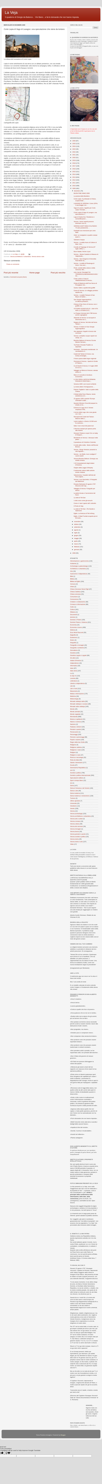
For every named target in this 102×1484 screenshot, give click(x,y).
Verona (72, 811)
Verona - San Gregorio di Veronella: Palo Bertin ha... (85, 259)
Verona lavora (74, 831)
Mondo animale (75, 711)
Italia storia (73, 671)
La (71, 673)
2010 (74, 185)
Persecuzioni (74, 732)
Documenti (73, 614)
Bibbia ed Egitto (75, 581)
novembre (77, 521)
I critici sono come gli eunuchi (83, 500)
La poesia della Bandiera (82, 196)
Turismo (72, 798)
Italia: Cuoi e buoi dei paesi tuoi (84, 426)
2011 (74, 183)
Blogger (63, 1435)
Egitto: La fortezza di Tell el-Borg (84, 513)
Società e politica (75, 773)
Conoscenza (74, 599)
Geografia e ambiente (77, 648)
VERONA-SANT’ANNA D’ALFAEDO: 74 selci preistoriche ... (85, 227)
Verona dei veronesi (76, 826)
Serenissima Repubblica (78, 767)
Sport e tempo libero (76, 780)
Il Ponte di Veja (78, 506)
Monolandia (74, 716)
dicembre (77, 191)
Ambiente (73, 563)
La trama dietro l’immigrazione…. (84, 387)
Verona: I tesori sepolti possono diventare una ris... (84, 222)
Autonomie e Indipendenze (78, 574)
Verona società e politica (78, 836)
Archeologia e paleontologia (79, 566)
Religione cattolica (76, 747)
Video (72, 844)
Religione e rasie (75, 750)
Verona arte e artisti (76, 818)
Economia (73, 625)
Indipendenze (74, 663)
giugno (76, 535)
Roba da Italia (74, 760)
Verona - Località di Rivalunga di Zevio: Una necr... (84, 264)
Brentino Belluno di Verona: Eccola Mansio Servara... (85, 341)
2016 (74, 169)
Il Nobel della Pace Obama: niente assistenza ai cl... (85, 395)
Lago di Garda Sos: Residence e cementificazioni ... (84, 217)
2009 (74, 188)
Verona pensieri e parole (78, 834)
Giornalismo (74, 650)
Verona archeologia (76, 813)
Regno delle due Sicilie (77, 742)
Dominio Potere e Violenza (78, 622)
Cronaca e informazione (77, 604)
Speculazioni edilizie (76, 778)
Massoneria (74, 691)
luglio (76, 533)
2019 (74, 160)
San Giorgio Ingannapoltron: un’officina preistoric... (83, 300)
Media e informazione (77, 693)
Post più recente (11, 272)
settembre (77, 527)
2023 (74, 149)
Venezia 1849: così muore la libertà (85, 384)
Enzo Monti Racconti (76, 632)
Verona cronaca (75, 821)
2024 (74, 146)
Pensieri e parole (75, 729)
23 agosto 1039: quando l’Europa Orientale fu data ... (84, 399)
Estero (72, 640)
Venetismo (73, 806)
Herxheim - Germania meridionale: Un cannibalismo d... (86, 350)
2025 (74, 143)
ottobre (76, 524)
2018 (74, 163)
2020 (74, 157)
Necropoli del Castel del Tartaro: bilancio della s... (84, 417)
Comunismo (74, 596)
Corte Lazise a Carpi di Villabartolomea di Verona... (83, 279)
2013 (74, 177)
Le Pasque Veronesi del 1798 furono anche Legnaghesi (85, 314)
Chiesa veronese (75, 594)
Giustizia (73, 653)
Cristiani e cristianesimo (77, 602)
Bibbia (72, 579)
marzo (76, 544)
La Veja (11, 12)
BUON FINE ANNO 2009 (82, 193)
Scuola (72, 765)
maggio (76, 538)
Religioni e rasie (75, 755)
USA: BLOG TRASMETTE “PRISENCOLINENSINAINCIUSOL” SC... (86, 274)
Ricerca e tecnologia (76, 757)
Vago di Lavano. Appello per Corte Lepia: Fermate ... (85, 208)
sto (71, 783)
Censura (73, 584)
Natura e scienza (75, 721)
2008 (74, 553)
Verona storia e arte (38, 256)
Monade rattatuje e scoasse (79, 704)
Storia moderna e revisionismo (79, 796)
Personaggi (73, 734)
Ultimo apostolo (75, 801)
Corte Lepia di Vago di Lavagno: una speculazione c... (85, 213)
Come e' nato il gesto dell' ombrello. (85, 503)
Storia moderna (75, 793)
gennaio (77, 549)
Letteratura (73, 681)
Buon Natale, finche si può (82, 251)
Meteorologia (74, 699)
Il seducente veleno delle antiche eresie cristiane (84, 471)
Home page (34, 272)
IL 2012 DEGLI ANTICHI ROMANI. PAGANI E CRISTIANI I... (85, 380)
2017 (74, 166)
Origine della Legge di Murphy (83, 467)
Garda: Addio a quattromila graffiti (84, 288)
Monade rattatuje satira (77, 701)
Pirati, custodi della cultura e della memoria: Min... (84, 268)
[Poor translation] (7, 1453)
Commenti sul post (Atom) (18, 277)
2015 (74, 171)
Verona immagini (75, 829)
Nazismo (73, 724)
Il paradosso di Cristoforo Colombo (85, 442)
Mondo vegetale (75, 714)
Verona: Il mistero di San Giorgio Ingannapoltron (84, 327)
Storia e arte (74, 790)
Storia (72, 785)
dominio (72, 617)
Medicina (73, 696)
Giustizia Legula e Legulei (78, 655)
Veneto (72, 808)
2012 (74, 180)
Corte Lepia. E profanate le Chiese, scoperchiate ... (85, 199)
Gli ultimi (73, 658)
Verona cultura (74, 824)
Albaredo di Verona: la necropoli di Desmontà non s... (85, 318)
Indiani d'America (75, 660)
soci (71, 770)
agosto (76, 530)
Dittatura (73, 612)
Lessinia (72, 678)
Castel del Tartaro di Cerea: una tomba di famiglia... (84, 354)
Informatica (73, 665)
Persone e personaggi (77, 737)
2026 (74, 141)
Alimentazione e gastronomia (79, 561)
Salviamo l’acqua (79, 239)
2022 (74, 152)
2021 (74, 155)
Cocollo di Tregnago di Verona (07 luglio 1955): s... (84, 248)
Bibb (71, 576)
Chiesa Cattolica (75, 591)
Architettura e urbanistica (78, 568)
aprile (76, 541)
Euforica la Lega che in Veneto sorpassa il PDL (83, 408)
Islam (72, 668)
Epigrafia (73, 635)
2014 (74, 174)
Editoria (72, 630)
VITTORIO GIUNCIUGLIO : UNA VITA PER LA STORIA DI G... (86, 309)
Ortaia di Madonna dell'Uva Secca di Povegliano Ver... (85, 284)
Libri (71, 686)
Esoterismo (73, 637)
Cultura (72, 609)
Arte (71, 571)
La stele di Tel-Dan (80, 497)
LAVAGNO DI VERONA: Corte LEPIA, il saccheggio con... (86, 204)
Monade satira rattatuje (77, 706)
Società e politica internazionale (80, 775)
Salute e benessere (76, 762)
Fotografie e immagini (77, 645)
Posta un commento (12, 264)
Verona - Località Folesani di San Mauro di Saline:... (84, 296)
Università (73, 803)
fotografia (73, 642)
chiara (72, 586)
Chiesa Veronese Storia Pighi (79, 589)
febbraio (77, 546)
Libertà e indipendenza (77, 683)
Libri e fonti (73, 688)
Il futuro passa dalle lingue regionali (85, 358)
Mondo (72, 709)
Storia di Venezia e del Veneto (79, 788)
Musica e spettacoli (76, 719)
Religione (73, 745)
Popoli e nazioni (75, 739)
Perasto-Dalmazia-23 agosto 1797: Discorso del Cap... (85, 485)
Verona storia (74, 839)
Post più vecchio (58, 272)
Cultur (72, 607)
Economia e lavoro (76, 627)
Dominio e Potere (75, 619)
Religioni (73, 752)
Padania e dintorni (76, 727)
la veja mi (73, 676)
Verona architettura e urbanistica (20, 256)
